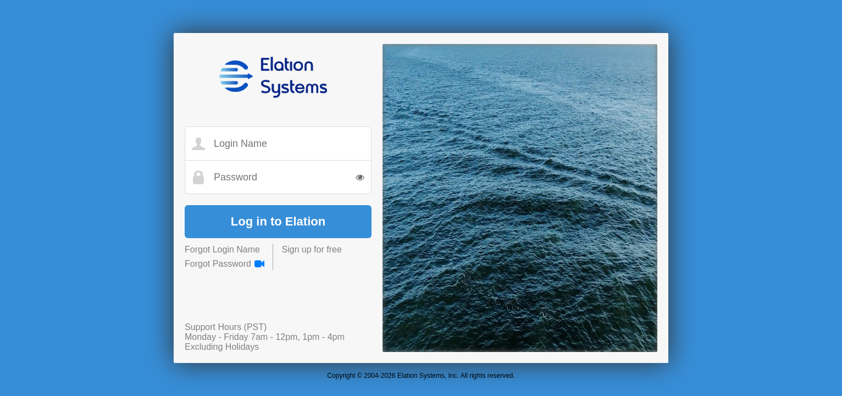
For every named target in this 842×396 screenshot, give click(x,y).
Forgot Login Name (222, 249)
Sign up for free (311, 249)
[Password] (285, 177)
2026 (388, 376)
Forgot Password (218, 263)
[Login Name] (285, 144)
